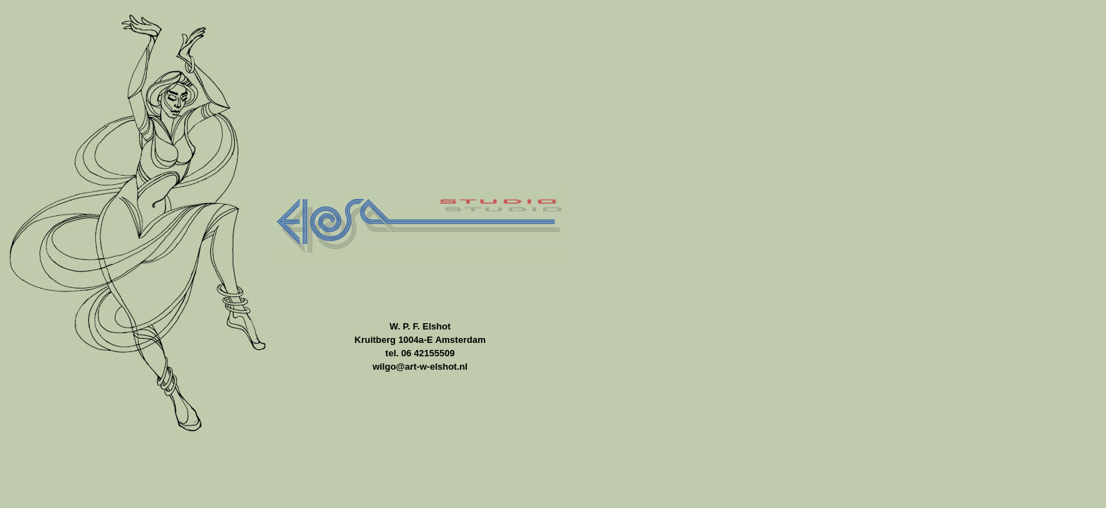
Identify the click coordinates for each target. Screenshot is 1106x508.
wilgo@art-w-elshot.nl (420, 366)
